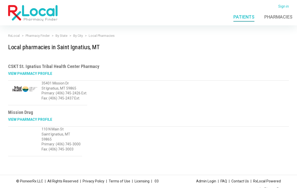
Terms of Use (119, 181)
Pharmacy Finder (38, 36)
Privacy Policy (93, 181)
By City (78, 36)
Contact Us (240, 181)
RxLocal (14, 36)
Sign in (283, 6)
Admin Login (206, 181)
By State (61, 36)
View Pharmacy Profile (30, 74)
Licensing (142, 181)
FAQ (223, 181)
